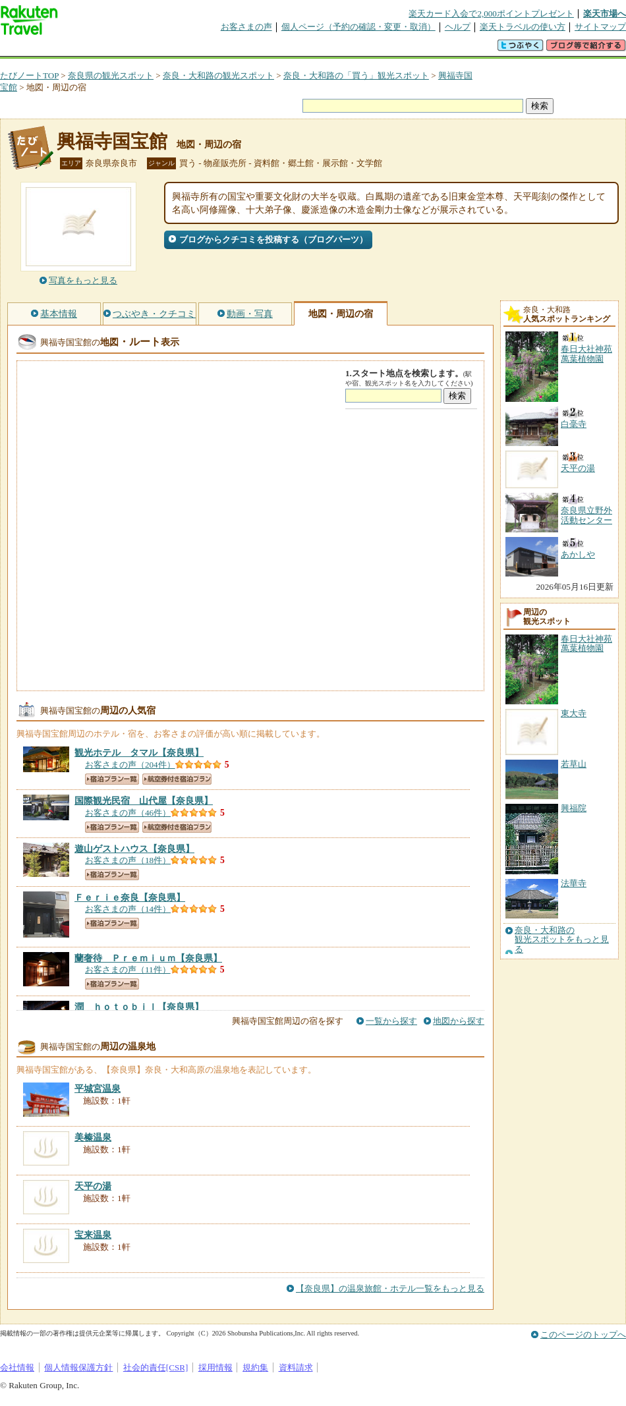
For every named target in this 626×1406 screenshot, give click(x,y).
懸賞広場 (154, 49)
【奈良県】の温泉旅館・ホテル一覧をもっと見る (390, 1288)
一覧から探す (391, 1021)
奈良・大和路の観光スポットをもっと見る (562, 940)
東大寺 (573, 713)
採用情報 (215, 1367)
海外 (100, 49)
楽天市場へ (604, 13)
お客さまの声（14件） (128, 909)
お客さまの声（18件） (128, 860)
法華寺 (573, 883)
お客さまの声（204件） (130, 765)
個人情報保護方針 (78, 1367)
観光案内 (316, 49)
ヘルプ (457, 27)
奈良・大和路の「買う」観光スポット (356, 75)
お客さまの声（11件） (128, 969)
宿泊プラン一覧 (112, 779)
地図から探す (458, 1021)
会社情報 (17, 1367)
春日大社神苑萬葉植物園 (586, 643)
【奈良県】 (139, 752)
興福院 (573, 808)
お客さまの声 (246, 27)
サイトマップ (600, 27)
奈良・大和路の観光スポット (218, 75)
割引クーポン (208, 49)
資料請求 (296, 1367)
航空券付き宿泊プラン (177, 779)
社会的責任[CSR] (155, 1367)
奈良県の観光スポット (111, 75)
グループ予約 (262, 49)
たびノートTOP (29, 75)
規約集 (255, 1367)
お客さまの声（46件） (128, 813)
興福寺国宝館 (112, 141)
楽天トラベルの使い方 (522, 27)
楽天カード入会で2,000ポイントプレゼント (491, 13)
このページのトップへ (583, 1334)
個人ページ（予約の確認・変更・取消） (358, 27)
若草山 (573, 764)
